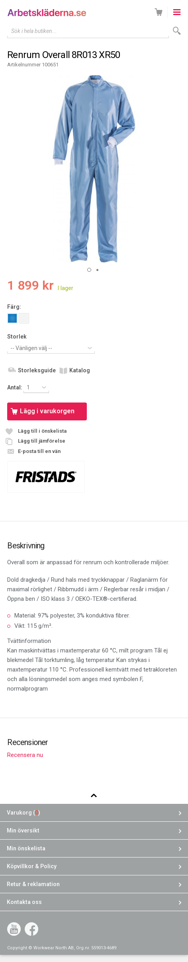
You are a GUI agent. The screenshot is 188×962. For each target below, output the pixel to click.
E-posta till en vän (39, 451)
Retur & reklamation (33, 884)
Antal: (15, 387)
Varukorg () (23, 812)
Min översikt (23, 830)
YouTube (14, 929)
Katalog (79, 370)
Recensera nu (25, 755)
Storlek (17, 336)
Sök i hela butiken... (34, 31)
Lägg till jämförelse (41, 441)
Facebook (31, 929)
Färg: (14, 307)
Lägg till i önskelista (42, 431)
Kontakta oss (24, 902)
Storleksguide (37, 370)
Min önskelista (26, 848)
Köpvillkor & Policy (32, 866)
